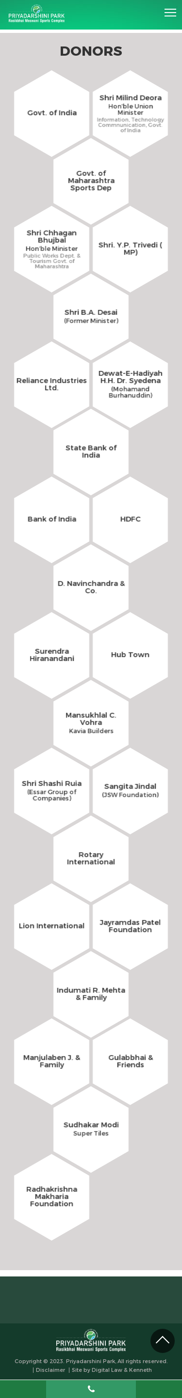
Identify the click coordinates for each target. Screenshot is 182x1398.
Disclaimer (50, 1370)
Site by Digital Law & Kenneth (112, 1370)
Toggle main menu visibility (171, 9)
